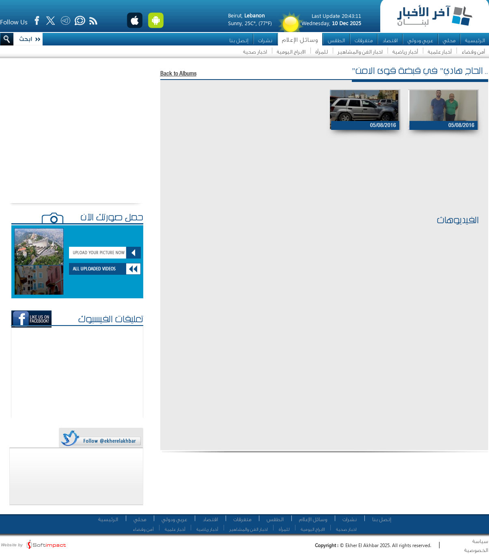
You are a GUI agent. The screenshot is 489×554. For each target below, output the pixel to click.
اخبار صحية (255, 52)
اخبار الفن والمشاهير (360, 52)
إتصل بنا (238, 40)
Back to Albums (178, 74)
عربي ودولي (420, 40)
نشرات (265, 40)
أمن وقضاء (473, 52)
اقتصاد (390, 40)
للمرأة (321, 52)
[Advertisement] (320, 187)
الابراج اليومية (291, 52)
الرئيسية (475, 40)
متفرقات (364, 40)
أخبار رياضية (405, 52)
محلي (449, 40)
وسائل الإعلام (300, 40)
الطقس (336, 40)
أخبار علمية (440, 52)
